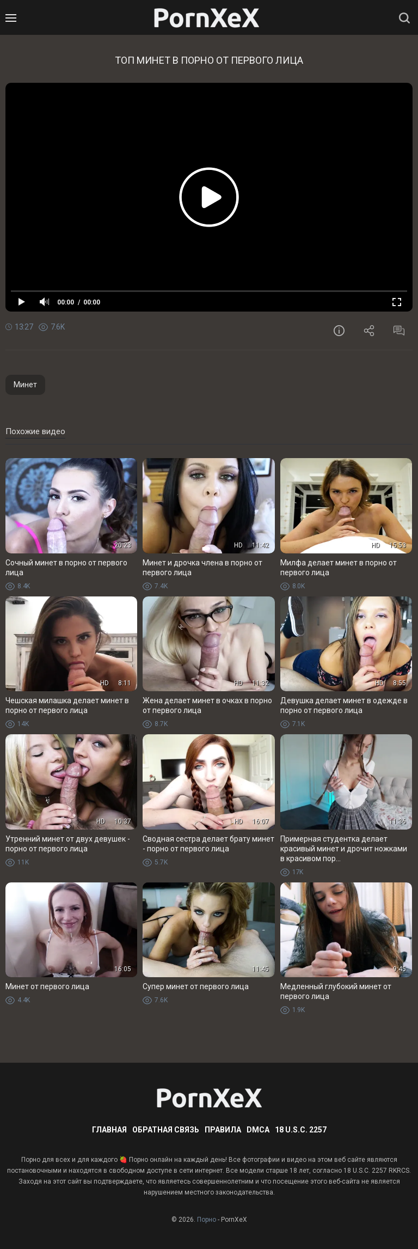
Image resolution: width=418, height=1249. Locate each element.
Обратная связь (165, 1129)
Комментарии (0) (399, 330)
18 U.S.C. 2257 (301, 1129)
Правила (223, 1129)
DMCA (258, 1129)
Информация (339, 330)
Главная (109, 1129)
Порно (206, 1219)
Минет (25, 384)
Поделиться (369, 330)
